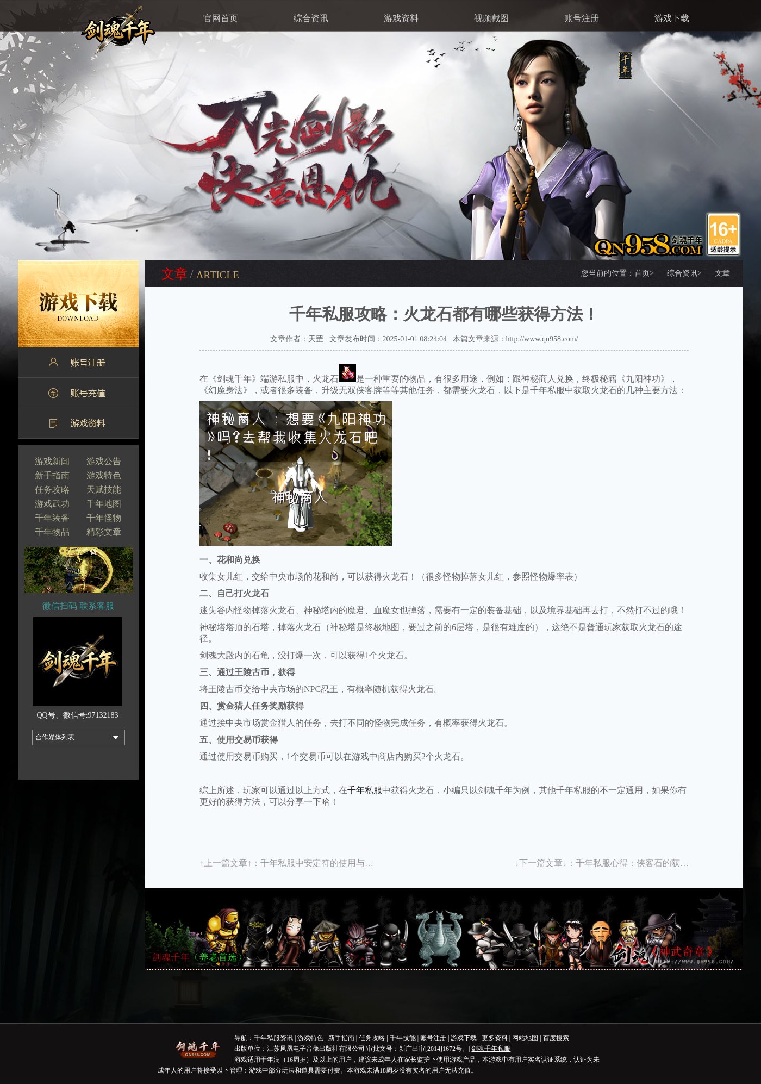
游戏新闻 (52, 461)
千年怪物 (103, 517)
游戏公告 (103, 461)
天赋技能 (103, 489)
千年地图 (103, 503)
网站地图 (525, 1038)
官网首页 (220, 18)
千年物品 (52, 532)
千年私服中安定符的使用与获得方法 (330, 863)
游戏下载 (671, 18)
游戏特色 (103, 475)
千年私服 (364, 790)
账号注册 (581, 18)
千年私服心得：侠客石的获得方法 (641, 863)
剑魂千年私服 (490, 1048)
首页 (644, 273)
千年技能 (403, 1038)
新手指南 (52, 475)
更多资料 (495, 1038)
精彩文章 (103, 532)
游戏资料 (401, 18)
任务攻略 (52, 489)
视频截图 (491, 18)
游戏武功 (52, 503)
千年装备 (52, 517)
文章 (722, 273)
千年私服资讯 (273, 1038)
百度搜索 (556, 1038)
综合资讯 (311, 18)
